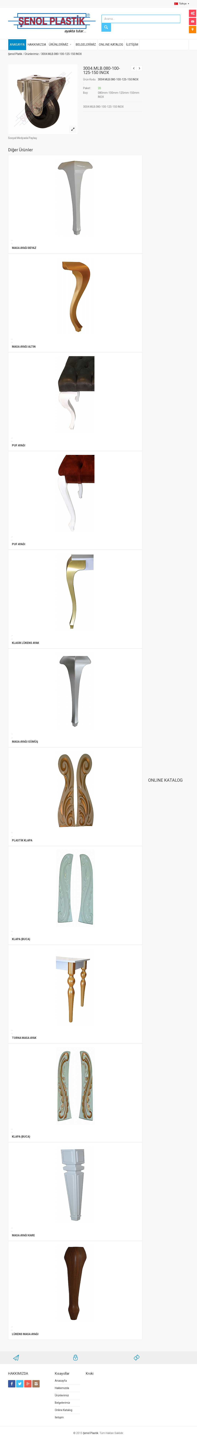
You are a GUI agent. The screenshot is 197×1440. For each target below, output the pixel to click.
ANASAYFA (17, 44)
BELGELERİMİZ (86, 44)
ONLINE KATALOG (111, 44)
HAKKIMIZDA (37, 44)
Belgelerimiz (62, 1402)
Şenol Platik (15, 53)
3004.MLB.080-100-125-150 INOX (61, 53)
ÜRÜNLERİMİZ (58, 44)
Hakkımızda (62, 1388)
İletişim (59, 1417)
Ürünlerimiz (32, 53)
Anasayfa (61, 1380)
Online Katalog (63, 1410)
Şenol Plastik (90, 1433)
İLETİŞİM (132, 44)
